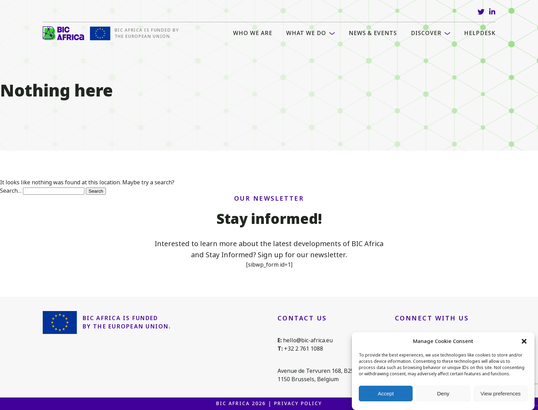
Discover (426, 33)
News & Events (373, 33)
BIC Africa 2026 (240, 403)
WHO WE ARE (252, 33)
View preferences (501, 393)
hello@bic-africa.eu (308, 340)
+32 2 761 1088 (303, 349)
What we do (306, 33)
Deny (443, 393)
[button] (524, 341)
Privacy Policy (298, 403)
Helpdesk (480, 33)
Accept (386, 393)
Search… (11, 191)
